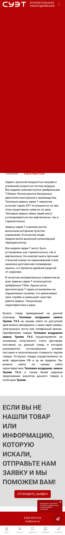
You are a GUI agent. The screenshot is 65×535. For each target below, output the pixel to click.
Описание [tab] (11, 173)
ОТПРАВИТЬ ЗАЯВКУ (32, 494)
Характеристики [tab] (34, 173)
